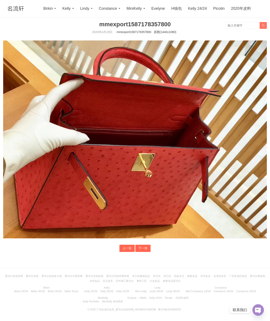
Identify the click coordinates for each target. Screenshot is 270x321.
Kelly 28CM (106, 291)
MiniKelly (134, 8)
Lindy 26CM (156, 291)
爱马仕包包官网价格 (117, 276)
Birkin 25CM (21, 291)
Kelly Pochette (91, 301)
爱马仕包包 (32, 276)
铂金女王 (179, 276)
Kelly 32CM (122, 291)
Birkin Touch (71, 291)
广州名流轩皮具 (238, 276)
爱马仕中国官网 (74, 276)
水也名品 (95, 280)
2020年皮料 (241, 8)
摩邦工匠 (142, 280)
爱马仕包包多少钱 (52, 276)
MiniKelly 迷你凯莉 (112, 301)
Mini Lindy (141, 291)
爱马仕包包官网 (14, 276)
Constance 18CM (223, 291)
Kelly (66, 8)
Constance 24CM (246, 291)
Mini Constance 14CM (198, 291)
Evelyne (158, 8)
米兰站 (157, 276)
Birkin (48, 8)
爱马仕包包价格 (94, 276)
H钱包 (176, 8)
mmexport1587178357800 (134, 32)
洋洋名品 (205, 276)
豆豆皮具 (108, 280)
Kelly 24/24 (197, 8)
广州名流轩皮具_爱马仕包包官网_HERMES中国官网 (126, 309)
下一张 (142, 248)
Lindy (84, 8)
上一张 (127, 248)
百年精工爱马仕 (125, 280)
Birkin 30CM (38, 291)
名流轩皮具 (219, 276)
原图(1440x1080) (165, 32)
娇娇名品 (192, 276)
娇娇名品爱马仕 (172, 280)
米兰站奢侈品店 (141, 276)
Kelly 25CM (90, 291)
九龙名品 (155, 280)
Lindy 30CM (173, 291)
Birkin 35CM (55, 291)
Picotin (219, 8)
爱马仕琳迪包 (257, 276)
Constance (108, 8)
